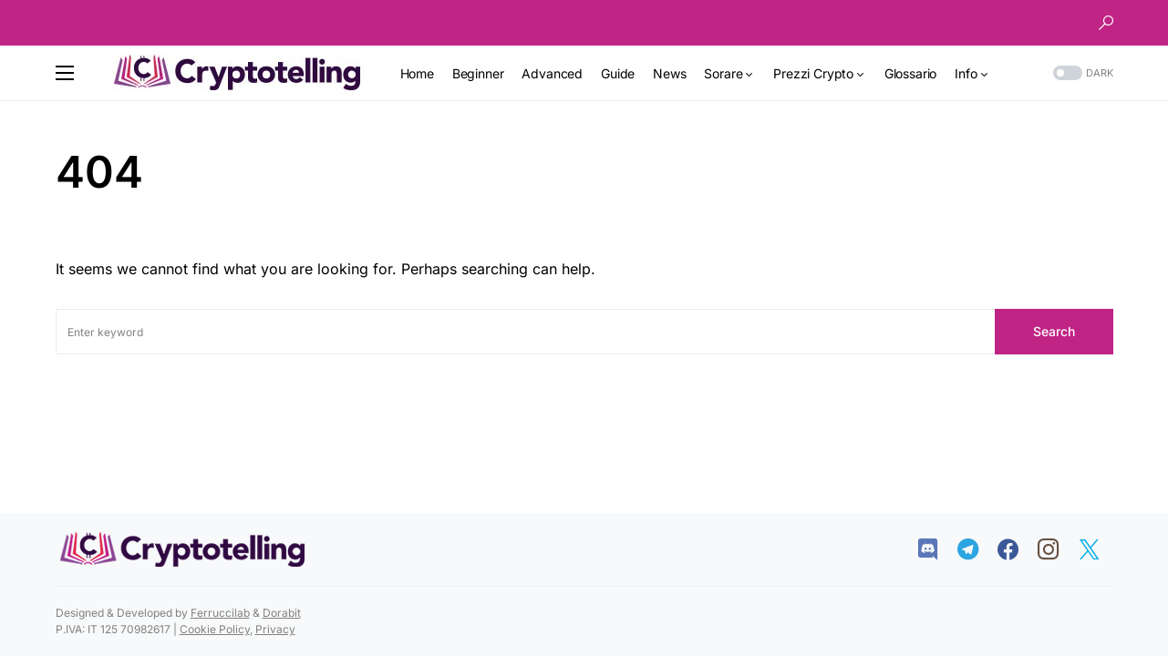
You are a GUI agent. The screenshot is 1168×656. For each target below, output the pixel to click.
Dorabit (282, 613)
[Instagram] (1057, 549)
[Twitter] (1098, 549)
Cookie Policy (215, 629)
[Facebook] (1017, 549)
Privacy (275, 629)
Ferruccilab (220, 613)
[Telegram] (977, 549)
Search (1054, 331)
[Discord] (937, 549)
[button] (1106, 22)
